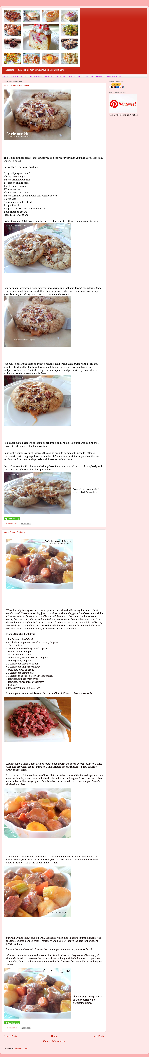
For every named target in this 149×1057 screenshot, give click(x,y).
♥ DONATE (100, 77)
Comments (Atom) (21, 1049)
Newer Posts (10, 1036)
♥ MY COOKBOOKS (114, 77)
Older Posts (98, 1036)
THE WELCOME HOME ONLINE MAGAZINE (37, 77)
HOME (6, 77)
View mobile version (54, 1041)
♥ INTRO (15, 77)
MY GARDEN (60, 77)
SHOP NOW (88, 77)
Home (54, 1036)
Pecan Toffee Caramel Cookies (17, 85)
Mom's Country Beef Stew (15, 532)
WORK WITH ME (75, 77)
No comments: (11, 523)
